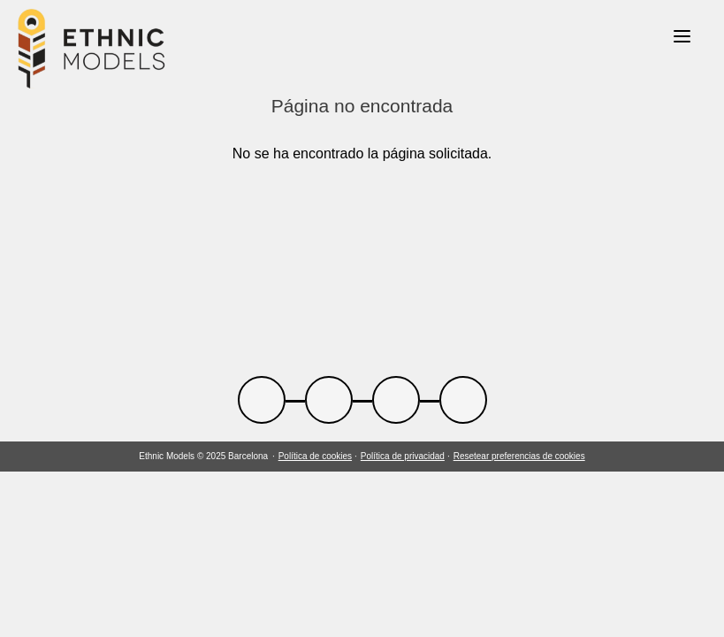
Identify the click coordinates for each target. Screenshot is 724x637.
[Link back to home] (91, 51)
